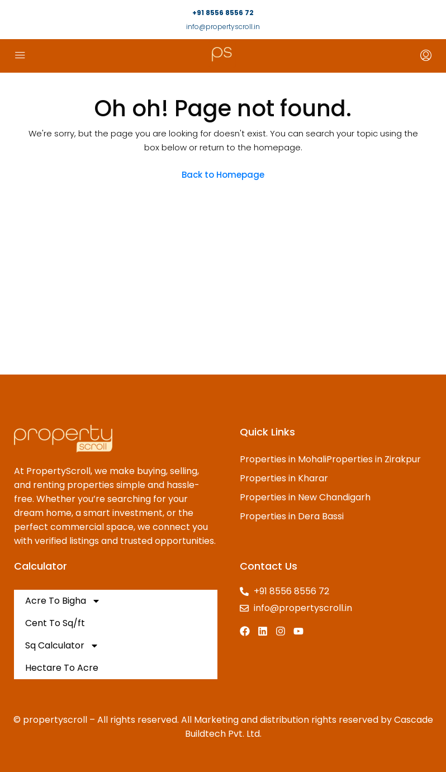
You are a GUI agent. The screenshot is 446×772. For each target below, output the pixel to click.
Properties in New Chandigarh (305, 497)
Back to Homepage (223, 175)
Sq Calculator (62, 646)
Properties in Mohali (283, 459)
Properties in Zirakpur (373, 459)
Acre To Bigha (63, 601)
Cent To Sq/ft (55, 623)
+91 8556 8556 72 (223, 12)
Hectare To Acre (61, 667)
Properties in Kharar (284, 478)
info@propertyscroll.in (223, 26)
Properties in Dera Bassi (292, 516)
